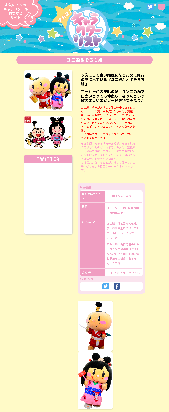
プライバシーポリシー (91, 400)
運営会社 (69, 400)
